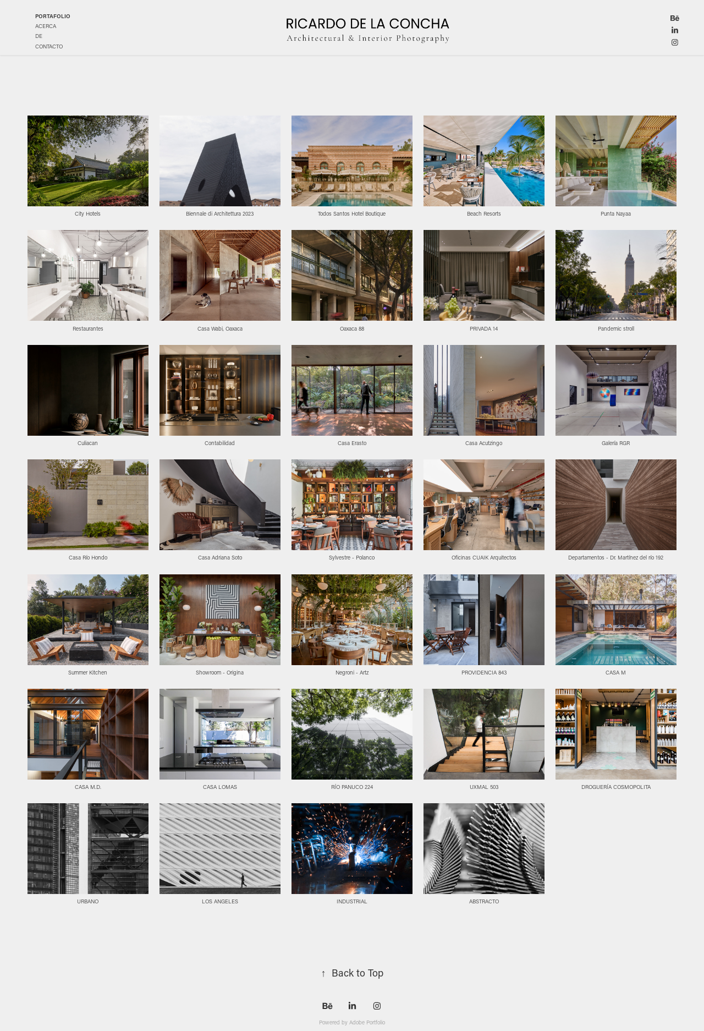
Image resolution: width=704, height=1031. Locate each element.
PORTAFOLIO (52, 16)
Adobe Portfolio (367, 1022)
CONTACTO (49, 46)
